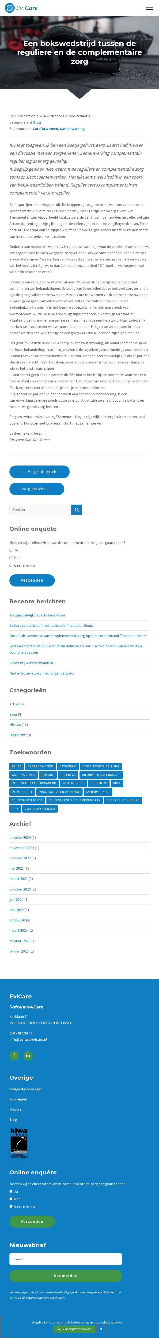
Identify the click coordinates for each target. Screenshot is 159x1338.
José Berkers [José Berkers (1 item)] (73, 783)
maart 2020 (18, 930)
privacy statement (104, 1292)
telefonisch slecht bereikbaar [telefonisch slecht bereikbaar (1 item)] (75, 800)
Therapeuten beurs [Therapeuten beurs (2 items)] (123, 800)
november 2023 (21, 847)
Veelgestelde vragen (25, 1089)
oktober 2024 (20, 837)
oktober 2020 (20, 889)
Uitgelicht (17, 735)
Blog (37, 122)
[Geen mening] (10, 565)
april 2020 (17, 920)
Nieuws (15, 724)
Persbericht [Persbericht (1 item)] (22, 792)
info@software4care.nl (28, 1039)
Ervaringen (18, 1099)
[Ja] (10, 550)
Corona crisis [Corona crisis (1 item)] (23, 775)
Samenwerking (72, 128)
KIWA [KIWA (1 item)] (117, 783)
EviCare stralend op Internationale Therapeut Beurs (51, 625)
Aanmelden (65, 1276)
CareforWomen (45, 128)
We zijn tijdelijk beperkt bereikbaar (37, 615)
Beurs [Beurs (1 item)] (17, 766)
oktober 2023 (20, 858)
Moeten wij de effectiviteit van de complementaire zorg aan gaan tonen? (67, 542)
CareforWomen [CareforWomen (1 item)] (40, 766)
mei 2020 (16, 909)
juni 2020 (16, 899)
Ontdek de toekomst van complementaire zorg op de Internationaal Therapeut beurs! (78, 635)
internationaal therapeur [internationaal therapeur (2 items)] (34, 783)
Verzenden (32, 580)
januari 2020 (19, 951)
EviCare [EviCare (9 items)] (48, 775)
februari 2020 (19, 940)
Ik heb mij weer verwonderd (31, 662)
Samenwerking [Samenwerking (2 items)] (98, 792)
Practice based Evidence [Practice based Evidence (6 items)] (59, 792)
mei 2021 (16, 868)
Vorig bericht (33, 489)
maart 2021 (18, 878)
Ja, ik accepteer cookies (74, 1329)
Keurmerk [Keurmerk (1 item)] (99, 783)
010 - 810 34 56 (20, 1033)
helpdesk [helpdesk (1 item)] (68, 775)
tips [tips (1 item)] (15, 809)
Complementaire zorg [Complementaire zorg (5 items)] (101, 766)
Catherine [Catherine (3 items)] (68, 766)
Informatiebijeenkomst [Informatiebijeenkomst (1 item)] (101, 775)
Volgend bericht (43, 471)
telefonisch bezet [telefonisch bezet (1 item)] (27, 800)
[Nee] (10, 557)
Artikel (14, 704)
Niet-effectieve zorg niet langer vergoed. (41, 673)
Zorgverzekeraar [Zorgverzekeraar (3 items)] (40, 809)
